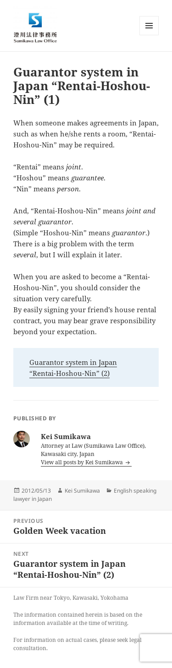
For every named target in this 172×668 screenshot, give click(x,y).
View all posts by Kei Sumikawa (82, 462)
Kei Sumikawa (82, 490)
